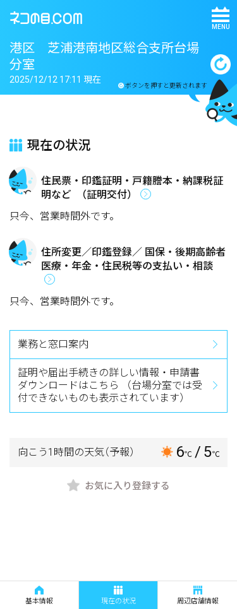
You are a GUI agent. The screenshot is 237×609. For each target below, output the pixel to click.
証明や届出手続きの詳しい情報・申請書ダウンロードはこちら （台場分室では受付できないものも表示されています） (110, 385)
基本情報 (39, 595)
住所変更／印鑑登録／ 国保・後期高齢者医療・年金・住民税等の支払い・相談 (133, 259)
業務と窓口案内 (53, 344)
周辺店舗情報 (198, 595)
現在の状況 (118, 595)
